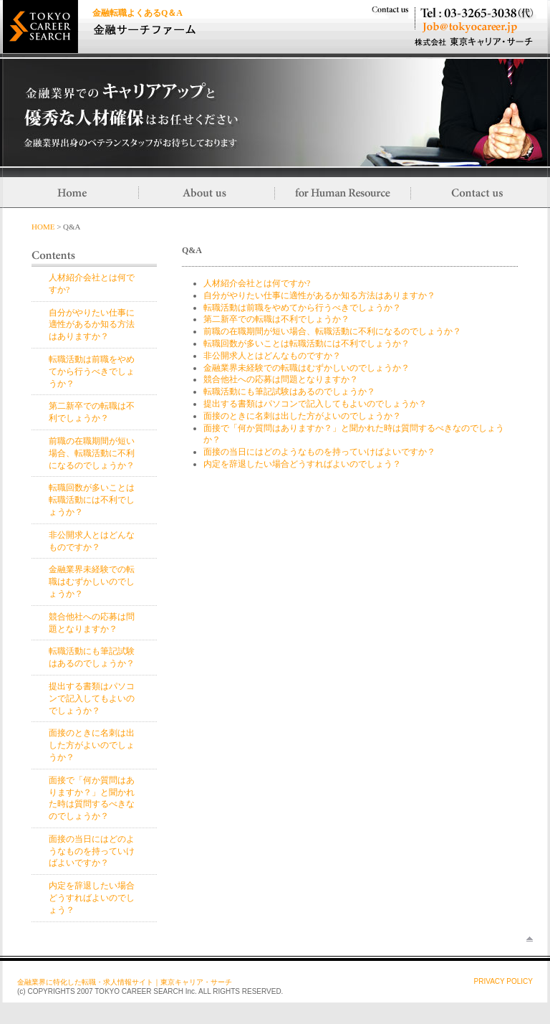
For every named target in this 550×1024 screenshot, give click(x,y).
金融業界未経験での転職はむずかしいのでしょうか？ (92, 581)
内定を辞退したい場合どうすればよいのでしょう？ (92, 898)
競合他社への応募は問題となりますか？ (280, 379)
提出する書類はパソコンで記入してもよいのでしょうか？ (92, 698)
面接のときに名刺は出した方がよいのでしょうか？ (92, 745)
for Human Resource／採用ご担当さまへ (343, 192)
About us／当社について (207, 192)
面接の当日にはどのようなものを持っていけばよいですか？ (92, 851)
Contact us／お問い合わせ (479, 192)
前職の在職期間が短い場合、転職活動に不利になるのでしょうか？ (92, 453)
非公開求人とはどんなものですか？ (272, 356)
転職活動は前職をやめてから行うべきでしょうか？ (92, 371)
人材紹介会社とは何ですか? (256, 283)
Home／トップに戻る (71, 192)
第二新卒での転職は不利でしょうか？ (276, 319)
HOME (43, 226)
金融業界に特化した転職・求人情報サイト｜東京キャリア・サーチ (124, 982)
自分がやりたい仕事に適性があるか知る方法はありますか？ (92, 325)
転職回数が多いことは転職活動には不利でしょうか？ (92, 500)
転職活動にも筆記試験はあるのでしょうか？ (289, 392)
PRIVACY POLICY (503, 981)
